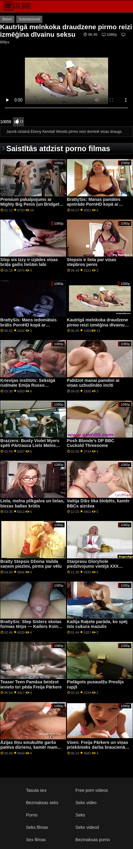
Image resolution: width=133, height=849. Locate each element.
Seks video (85, 802)
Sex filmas (36, 839)
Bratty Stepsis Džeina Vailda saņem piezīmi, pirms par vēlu (31, 564)
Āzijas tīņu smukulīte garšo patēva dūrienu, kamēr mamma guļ (32, 747)
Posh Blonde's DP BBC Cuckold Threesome (90, 443)
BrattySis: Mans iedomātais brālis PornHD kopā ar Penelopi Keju (28, 324)
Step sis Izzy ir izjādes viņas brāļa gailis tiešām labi (29, 262)
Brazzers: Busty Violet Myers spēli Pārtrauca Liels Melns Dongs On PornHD (29, 445)
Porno (31, 815)
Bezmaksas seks (42, 802)
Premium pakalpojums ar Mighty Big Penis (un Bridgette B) (31, 204)
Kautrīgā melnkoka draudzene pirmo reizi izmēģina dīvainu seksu (97, 324)
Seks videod (87, 827)
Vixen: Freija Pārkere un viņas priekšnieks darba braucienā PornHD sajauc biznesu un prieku (97, 750)
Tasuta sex (36, 790)
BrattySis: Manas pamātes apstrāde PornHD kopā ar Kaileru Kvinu (94, 204)
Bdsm (7, 19)
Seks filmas (37, 827)
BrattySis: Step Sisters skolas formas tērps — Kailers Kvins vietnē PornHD (31, 626)
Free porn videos (91, 790)
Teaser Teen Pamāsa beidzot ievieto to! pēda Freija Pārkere (31, 684)
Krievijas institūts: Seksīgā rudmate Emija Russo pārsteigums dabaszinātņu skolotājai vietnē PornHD (27, 388)
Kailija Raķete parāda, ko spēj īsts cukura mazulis (97, 624)
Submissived (29, 19)
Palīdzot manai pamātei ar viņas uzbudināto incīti (93, 383)
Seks (80, 815)
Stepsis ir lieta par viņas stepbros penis (91, 262)
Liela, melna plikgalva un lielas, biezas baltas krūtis (32, 503)
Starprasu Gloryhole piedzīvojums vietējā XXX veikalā (93, 566)
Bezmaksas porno (92, 839)
